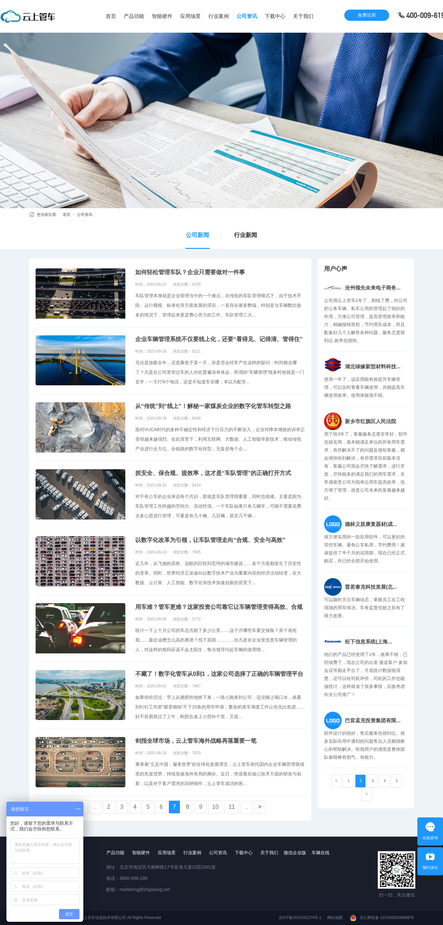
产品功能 (134, 16)
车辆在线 (321, 852)
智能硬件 (162, 16)
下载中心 (275, 16)
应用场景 (190, 16)
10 (215, 807)
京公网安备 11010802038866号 (387, 917)
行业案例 (218, 16)
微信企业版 (295, 852)
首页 (111, 16)
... (95, 807)
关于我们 (303, 16)
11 (232, 807)
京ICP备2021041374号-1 (300, 917)
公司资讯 (247, 16)
